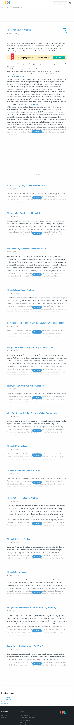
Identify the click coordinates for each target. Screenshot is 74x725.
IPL (2, 8)
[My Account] (71, 3)
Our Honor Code (25, 720)
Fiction (3, 701)
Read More (37, 197)
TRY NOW (59, 57)
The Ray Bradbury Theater (8, 697)
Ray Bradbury (4, 703)
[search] (65, 3)
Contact (3, 718)
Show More (37, 131)
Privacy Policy (24, 723)
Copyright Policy (25, 715)
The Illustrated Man (6, 699)
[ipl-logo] (8, 4)
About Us (4, 715)
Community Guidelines (27, 718)
